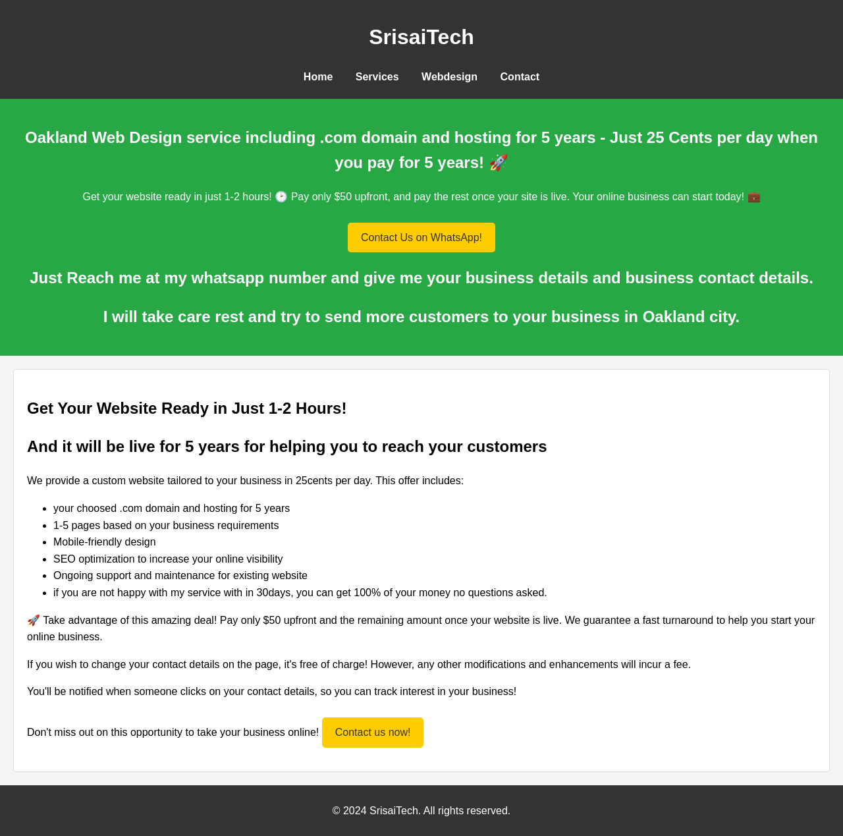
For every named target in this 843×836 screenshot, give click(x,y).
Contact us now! (373, 732)
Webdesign (449, 76)
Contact (520, 76)
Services (377, 76)
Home (318, 76)
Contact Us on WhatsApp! (421, 237)
